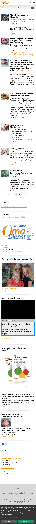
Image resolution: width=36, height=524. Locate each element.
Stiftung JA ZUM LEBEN (17, 53)
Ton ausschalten (7, 320)
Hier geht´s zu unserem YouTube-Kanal (14, 217)
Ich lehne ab (9, 521)
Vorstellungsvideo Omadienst (11, 288)
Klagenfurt (4, 247)
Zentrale (4, 245)
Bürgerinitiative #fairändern (17, 126)
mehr (13, 33)
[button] (3, 444)
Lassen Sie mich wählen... (9, 517)
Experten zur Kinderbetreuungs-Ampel (14, 387)
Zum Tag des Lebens (18, 149)
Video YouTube (7, 338)
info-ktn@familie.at (6, 466)
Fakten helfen (16, 170)
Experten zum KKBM (8, 436)
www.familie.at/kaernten (7, 468)
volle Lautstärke (15, 320)
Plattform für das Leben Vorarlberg (21, 55)
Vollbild (32, 320)
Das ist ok (26, 521)
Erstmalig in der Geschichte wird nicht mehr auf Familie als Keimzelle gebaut (17, 396)
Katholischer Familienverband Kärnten (14, 206)
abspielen (3, 320)
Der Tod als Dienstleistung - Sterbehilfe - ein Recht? (22, 95)
